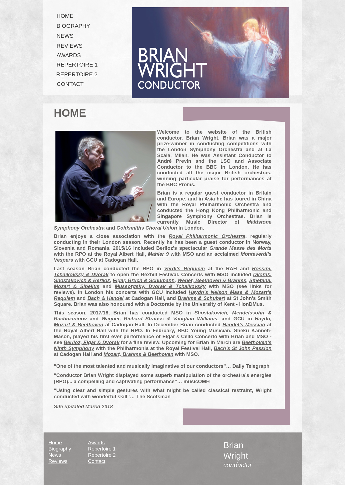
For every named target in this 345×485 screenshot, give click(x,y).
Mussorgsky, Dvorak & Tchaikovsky (160, 286)
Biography (59, 449)
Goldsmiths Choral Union (147, 228)
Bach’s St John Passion (243, 348)
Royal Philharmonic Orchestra (207, 236)
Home (55, 442)
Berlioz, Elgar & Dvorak (91, 342)
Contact (96, 461)
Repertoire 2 (102, 455)
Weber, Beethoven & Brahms (211, 280)
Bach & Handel (105, 298)
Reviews (58, 461)
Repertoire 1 (102, 449)
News (54, 455)
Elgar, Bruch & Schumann (144, 280)
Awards (96, 442)
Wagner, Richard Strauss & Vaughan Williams (159, 318)
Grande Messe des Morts (240, 248)
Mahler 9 (158, 254)
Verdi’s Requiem (184, 268)
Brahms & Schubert (201, 298)
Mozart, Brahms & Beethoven (139, 354)
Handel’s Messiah (244, 324)
